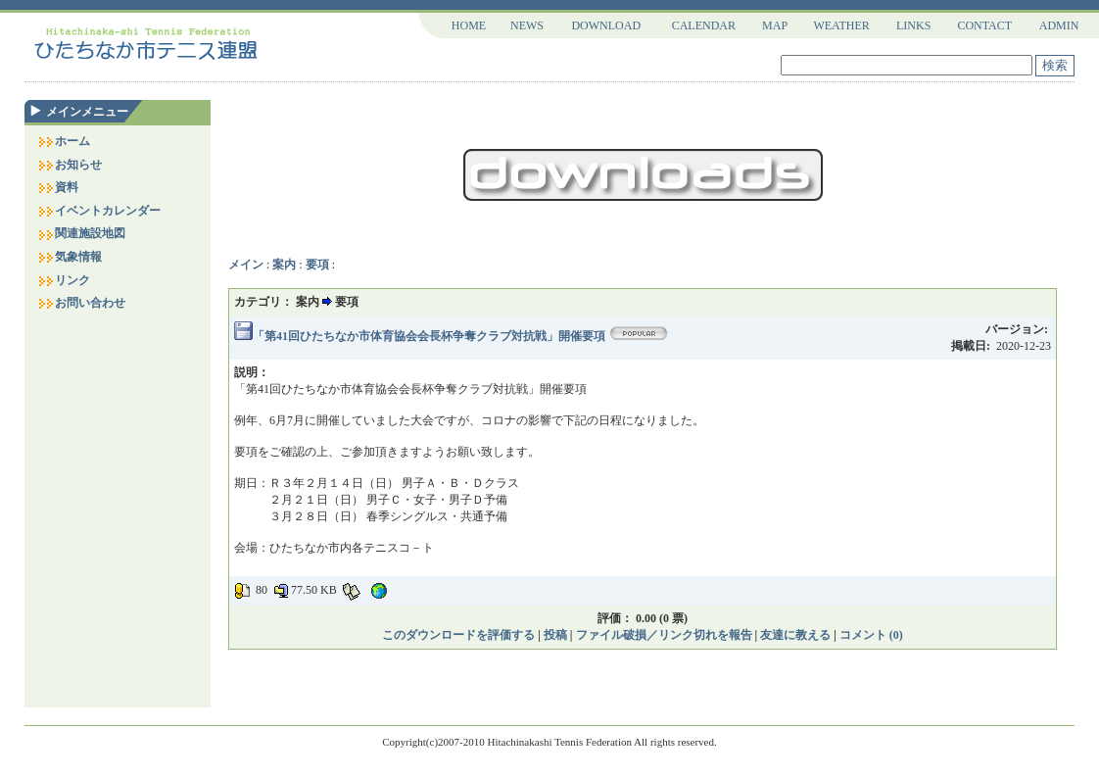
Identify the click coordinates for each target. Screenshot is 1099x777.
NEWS (527, 25)
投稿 (555, 635)
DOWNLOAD (606, 25)
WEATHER (841, 25)
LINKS (913, 25)
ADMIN (1059, 25)
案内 (284, 264)
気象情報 (69, 257)
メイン (245, 264)
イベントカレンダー (99, 211)
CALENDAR (704, 25)
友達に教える (795, 635)
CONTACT (984, 25)
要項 (317, 264)
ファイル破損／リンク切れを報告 (664, 635)
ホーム (63, 141)
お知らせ (69, 164)
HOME (469, 25)
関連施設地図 (81, 233)
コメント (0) (871, 635)
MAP (775, 25)
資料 (57, 187)
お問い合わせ (81, 303)
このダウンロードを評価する (458, 635)
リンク (63, 280)
